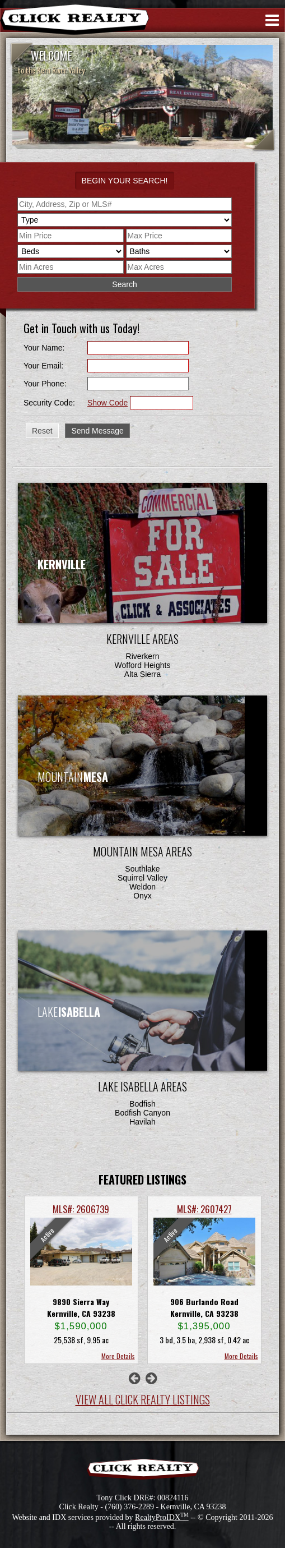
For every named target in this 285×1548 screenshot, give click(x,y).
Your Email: (43, 365)
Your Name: (44, 347)
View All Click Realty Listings (143, 1399)
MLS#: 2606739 (81, 1209)
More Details (118, 1356)
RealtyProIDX (162, 1517)
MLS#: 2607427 (204, 1209)
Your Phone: (45, 383)
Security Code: (49, 402)
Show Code (107, 402)
